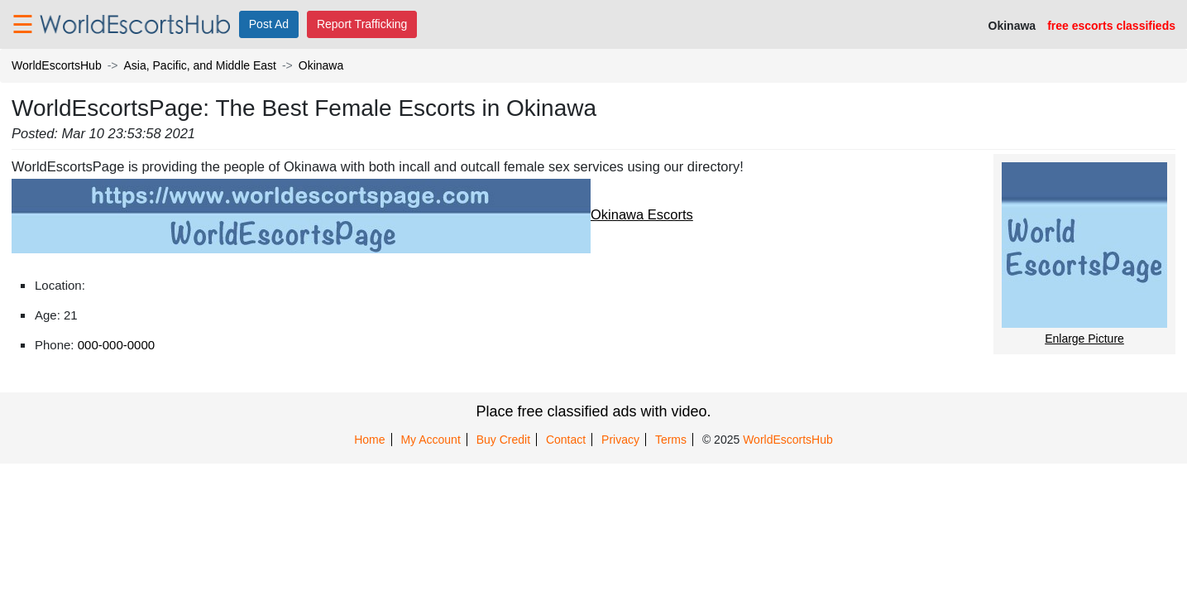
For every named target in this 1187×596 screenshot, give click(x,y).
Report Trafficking (362, 24)
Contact (566, 439)
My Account (430, 439)
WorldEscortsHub (57, 65)
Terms (671, 439)
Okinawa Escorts (352, 214)
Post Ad (269, 24)
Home (369, 439)
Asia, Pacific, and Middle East (200, 65)
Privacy (620, 439)
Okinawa (321, 65)
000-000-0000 (116, 345)
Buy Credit (503, 439)
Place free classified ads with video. (593, 411)
